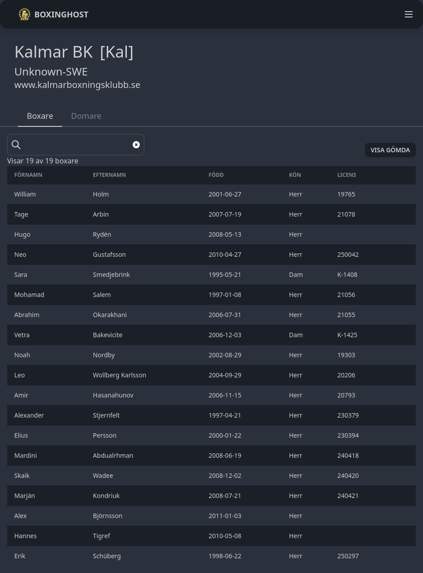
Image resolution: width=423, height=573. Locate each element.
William (26, 194)
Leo (20, 375)
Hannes (26, 535)
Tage (22, 214)
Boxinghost (53, 14)
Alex (21, 515)
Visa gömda (390, 150)
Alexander (30, 415)
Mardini (26, 455)
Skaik (22, 475)
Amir (22, 395)
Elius (21, 435)
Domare (86, 115)
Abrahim (27, 314)
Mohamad (30, 294)
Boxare (40, 115)
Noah (23, 355)
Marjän (25, 495)
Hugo (23, 234)
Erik (20, 556)
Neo (21, 254)
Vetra (22, 334)
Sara (21, 274)
